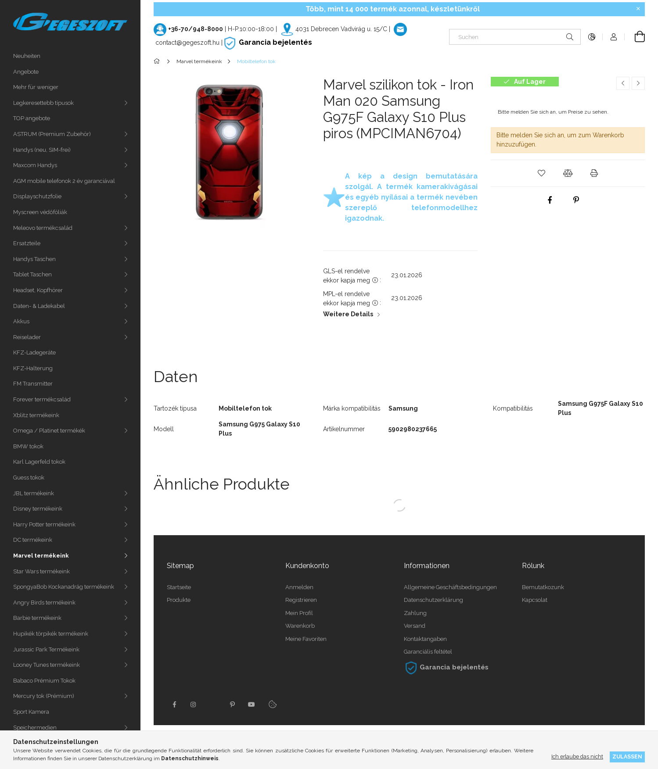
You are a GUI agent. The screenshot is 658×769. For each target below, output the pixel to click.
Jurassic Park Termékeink (46, 649)
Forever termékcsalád (42, 399)
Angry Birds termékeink (44, 602)
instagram (193, 704)
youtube (251, 704)
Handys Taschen (34, 259)
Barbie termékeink (37, 618)
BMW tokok (28, 446)
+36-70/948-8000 (195, 28)
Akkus (21, 321)
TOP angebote (31, 118)
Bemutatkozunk (543, 587)
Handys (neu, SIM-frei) (42, 150)
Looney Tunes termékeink (46, 665)
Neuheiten (26, 56)
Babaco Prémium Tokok (44, 680)
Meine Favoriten (306, 639)
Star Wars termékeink (41, 571)
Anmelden (299, 587)
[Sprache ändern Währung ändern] (592, 37)
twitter (212, 704)
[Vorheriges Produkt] (622, 83)
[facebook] (550, 200)
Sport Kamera (31, 711)
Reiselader (27, 337)
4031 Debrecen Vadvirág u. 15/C (341, 28)
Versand (414, 625)
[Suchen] (515, 37)
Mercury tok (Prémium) (43, 696)
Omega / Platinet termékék (49, 430)
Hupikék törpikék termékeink (50, 633)
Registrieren (301, 600)
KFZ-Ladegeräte (34, 352)
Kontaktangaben (425, 639)
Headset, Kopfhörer (38, 290)
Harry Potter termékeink (44, 524)
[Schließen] (638, 8)
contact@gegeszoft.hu (187, 42)
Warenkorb (300, 625)
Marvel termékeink (41, 555)
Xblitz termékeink (36, 415)
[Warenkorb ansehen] (635, 37)
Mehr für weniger (35, 87)
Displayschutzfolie (37, 196)
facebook (174, 704)
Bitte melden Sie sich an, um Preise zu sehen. (553, 112)
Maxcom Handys (35, 165)
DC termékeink (32, 540)
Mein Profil (299, 613)
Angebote (26, 71)
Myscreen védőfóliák (40, 212)
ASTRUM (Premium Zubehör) (52, 134)
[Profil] (614, 37)
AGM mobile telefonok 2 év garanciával (64, 181)
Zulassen (627, 756)
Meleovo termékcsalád (42, 228)
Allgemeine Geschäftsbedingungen (450, 587)
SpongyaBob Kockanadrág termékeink (63, 586)
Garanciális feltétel (428, 651)
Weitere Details (348, 314)
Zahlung (415, 613)
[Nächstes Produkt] (638, 83)
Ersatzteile (26, 243)
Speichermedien (35, 727)
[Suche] (570, 37)
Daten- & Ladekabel (39, 306)
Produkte (179, 600)
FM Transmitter (33, 383)
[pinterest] (576, 200)
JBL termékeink (33, 493)
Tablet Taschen (32, 274)
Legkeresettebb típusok (43, 103)
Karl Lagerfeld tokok (39, 461)
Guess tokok (28, 477)
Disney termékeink (37, 508)
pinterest (232, 704)
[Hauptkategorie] (158, 61)
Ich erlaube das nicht (577, 756)
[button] (541, 173)
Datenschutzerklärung (433, 600)
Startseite (179, 587)
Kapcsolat (534, 600)
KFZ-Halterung (33, 368)
